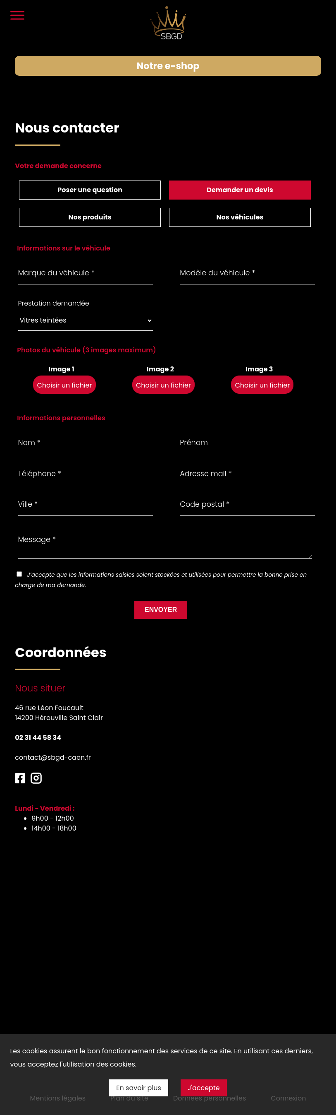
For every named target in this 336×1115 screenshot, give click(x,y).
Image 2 (160, 351)
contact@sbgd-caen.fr (53, 740)
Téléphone (40, 456)
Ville (28, 487)
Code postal (204, 487)
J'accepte (204, 1088)
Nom (29, 425)
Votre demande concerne (58, 166)
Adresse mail (205, 456)
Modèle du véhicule (217, 255)
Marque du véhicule (56, 255)
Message (37, 522)
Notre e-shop (167, 65)
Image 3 (259, 351)
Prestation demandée (53, 286)
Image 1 (61, 351)
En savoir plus (138, 1088)
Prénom (194, 425)
